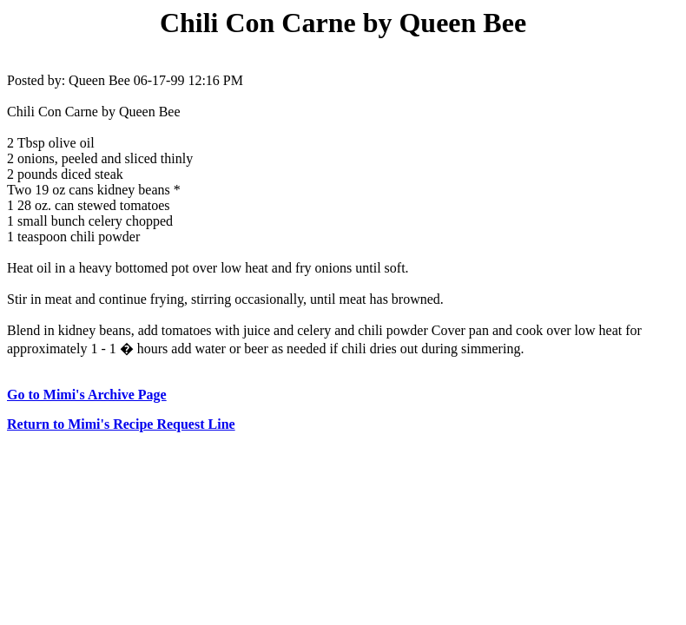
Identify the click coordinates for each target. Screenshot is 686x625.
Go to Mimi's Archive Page (87, 394)
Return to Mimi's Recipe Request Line (121, 424)
